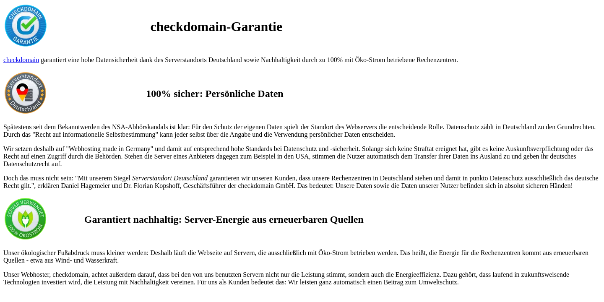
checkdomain (21, 59)
